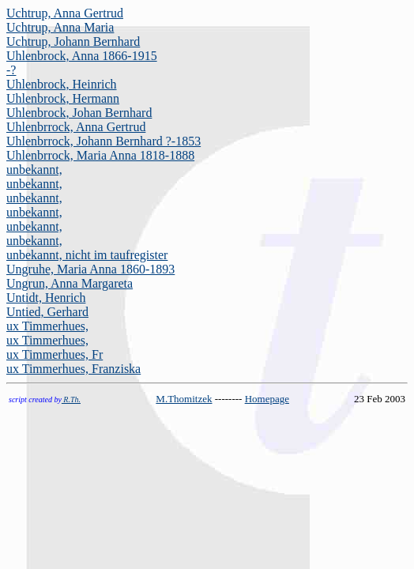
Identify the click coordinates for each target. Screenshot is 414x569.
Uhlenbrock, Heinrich (61, 84)
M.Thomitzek (184, 399)
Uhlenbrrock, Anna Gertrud (75, 127)
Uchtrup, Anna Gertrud (64, 13)
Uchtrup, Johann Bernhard (73, 41)
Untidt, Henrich (45, 297)
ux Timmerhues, (47, 326)
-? (11, 70)
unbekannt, (34, 169)
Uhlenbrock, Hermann (62, 98)
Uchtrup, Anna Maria (60, 27)
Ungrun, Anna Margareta (69, 283)
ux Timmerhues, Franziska (73, 368)
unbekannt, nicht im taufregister (86, 255)
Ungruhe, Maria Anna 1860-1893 (90, 269)
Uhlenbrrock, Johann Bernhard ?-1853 (103, 141)
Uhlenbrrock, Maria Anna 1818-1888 (100, 155)
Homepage (267, 399)
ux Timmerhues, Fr (54, 354)
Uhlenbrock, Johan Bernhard (79, 112)
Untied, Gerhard (47, 311)
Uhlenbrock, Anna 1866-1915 (81, 55)
